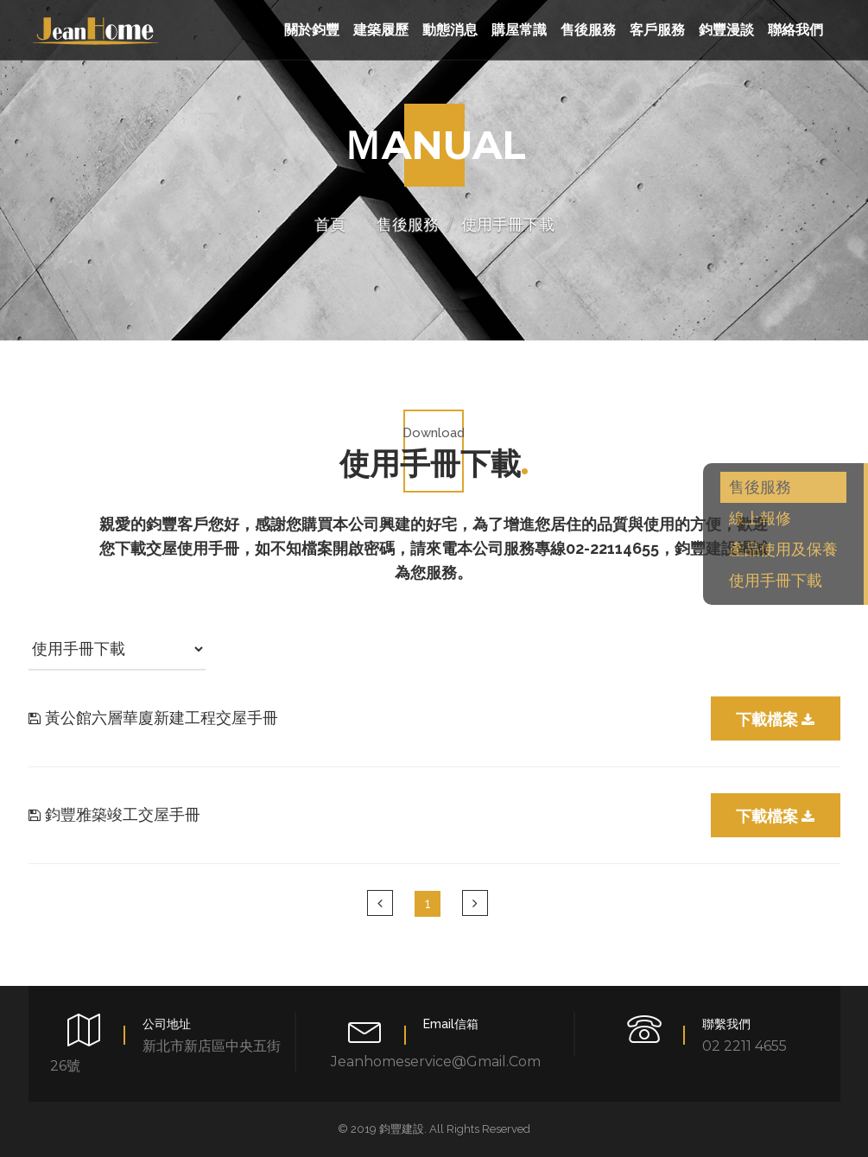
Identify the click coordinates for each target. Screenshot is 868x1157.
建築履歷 (381, 30)
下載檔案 (775, 719)
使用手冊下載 (775, 580)
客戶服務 (657, 30)
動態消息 (450, 30)
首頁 (329, 224)
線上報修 (760, 518)
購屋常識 (519, 30)
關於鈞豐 (311, 30)
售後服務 (588, 30)
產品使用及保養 (783, 549)
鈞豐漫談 (726, 30)
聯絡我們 (795, 30)
